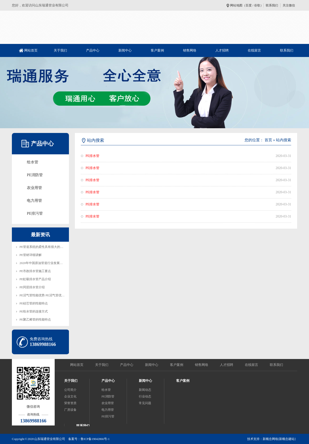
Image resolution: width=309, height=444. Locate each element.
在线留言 (254, 50)
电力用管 (34, 200)
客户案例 (157, 50)
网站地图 (236, 5)
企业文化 (70, 396)
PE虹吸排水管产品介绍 (35, 279)
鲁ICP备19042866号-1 (95, 439)
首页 (268, 140)
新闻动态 (145, 390)
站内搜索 (283, 140)
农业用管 (34, 188)
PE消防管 (35, 175)
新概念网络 (270, 439)
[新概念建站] (287, 439)
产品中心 (92, 50)
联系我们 (272, 5)
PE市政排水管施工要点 (35, 271)
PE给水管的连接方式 (33, 311)
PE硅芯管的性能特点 (33, 303)
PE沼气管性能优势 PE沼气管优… (42, 295)
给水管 (32, 162)
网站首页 (31, 50)
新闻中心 (125, 50)
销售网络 (189, 50)
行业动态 (145, 396)
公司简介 (70, 390)
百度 (249, 5)
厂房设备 (70, 409)
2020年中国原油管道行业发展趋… (42, 263)
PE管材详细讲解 (30, 255)
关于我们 (60, 50)
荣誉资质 (70, 403)
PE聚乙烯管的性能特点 (35, 319)
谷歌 (257, 5)
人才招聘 (222, 50)
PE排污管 (35, 213)
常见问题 (145, 403)
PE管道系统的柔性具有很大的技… (42, 247)
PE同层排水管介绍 (32, 287)
